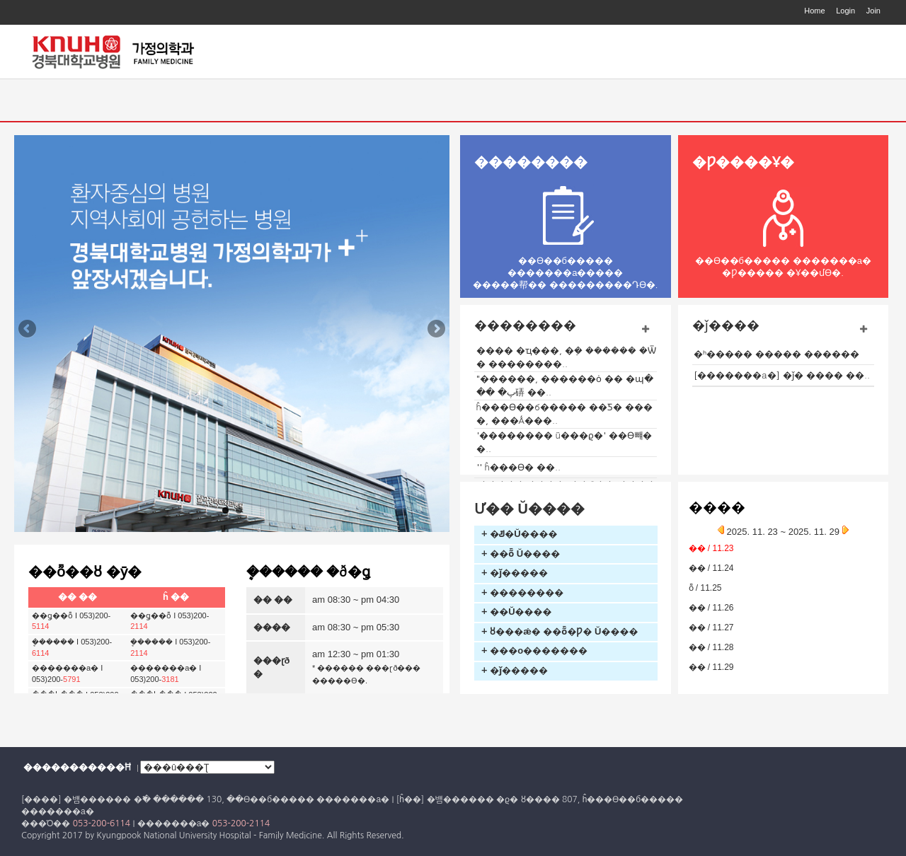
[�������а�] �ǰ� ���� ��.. (782, 375)
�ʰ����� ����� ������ (776, 354)
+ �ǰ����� (514, 572)
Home (814, 10)
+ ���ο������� (534, 650)
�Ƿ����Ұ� (743, 162)
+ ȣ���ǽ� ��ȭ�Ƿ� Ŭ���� (559, 631)
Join (873, 10)
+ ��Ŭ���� (516, 611)
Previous (28, 329)
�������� (530, 162)
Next (435, 329)
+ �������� (522, 592)
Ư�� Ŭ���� (529, 509)
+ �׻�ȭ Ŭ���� (520, 553)
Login (845, 10)
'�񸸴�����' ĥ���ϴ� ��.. (518, 467)
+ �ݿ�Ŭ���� (519, 533)
